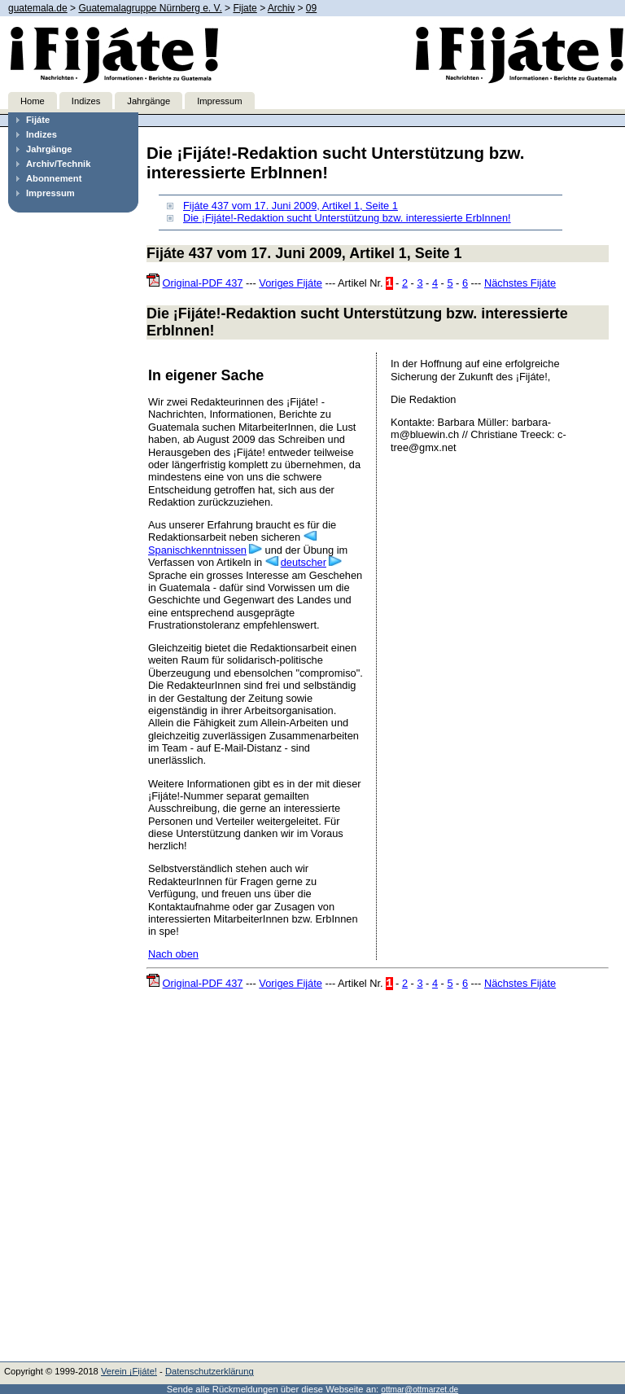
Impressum (219, 101)
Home (32, 101)
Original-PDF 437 (203, 283)
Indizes (86, 101)
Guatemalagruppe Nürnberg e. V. (149, 8)
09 (311, 8)
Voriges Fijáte (290, 283)
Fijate (244, 8)
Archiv (281, 8)
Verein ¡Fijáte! (129, 1371)
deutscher (303, 562)
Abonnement (53, 178)
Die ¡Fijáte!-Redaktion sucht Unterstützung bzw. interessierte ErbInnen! (347, 218)
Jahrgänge (148, 101)
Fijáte (38, 120)
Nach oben (173, 954)
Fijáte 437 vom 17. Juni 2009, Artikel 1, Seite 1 (290, 205)
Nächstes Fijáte (520, 283)
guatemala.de (38, 8)
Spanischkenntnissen (197, 550)
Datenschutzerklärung (209, 1371)
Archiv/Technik (58, 164)
